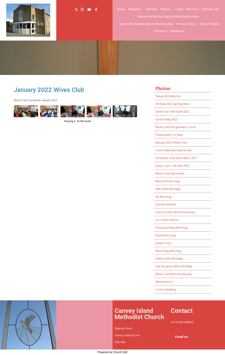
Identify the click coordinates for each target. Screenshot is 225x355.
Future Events (209, 24)
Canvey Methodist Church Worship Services (167, 16)
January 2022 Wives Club (171, 142)
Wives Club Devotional (169, 173)
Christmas (177, 31)
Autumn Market (165, 204)
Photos (165, 9)
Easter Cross (163, 243)
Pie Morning (163, 197)
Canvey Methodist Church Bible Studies (146, 24)
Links (179, 9)
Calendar (152, 9)
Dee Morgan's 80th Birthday (173, 266)
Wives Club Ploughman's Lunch (175, 127)
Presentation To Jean (169, 135)
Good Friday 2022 (166, 119)
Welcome (134, 9)
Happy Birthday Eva (168, 96)
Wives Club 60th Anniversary (173, 274)
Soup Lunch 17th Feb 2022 (172, 166)
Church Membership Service (173, 150)
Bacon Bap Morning (168, 251)
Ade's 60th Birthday (167, 189)
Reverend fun (164, 282)
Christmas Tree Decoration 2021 (176, 158)
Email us (181, 337)
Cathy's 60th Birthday (169, 258)
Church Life (210, 9)
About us (191, 9)
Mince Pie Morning (167, 181)
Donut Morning (165, 235)
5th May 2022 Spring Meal (172, 104)
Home (121, 9)
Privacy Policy (186, 24)
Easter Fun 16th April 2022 (172, 111)
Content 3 (160, 31)
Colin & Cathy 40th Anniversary (175, 212)
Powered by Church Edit (112, 352)
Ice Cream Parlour (167, 220)
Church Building (165, 289)
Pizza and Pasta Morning (171, 228)
